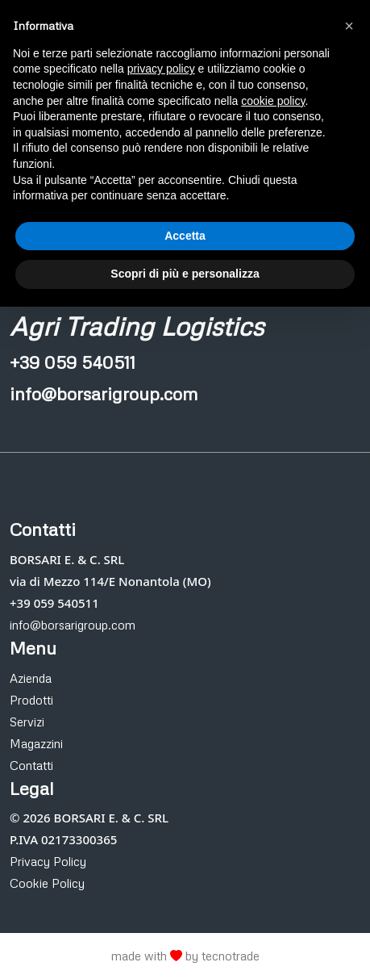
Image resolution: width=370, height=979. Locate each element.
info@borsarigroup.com (72, 624)
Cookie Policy (47, 883)
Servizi (27, 721)
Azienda (31, 678)
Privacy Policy (48, 861)
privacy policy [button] (161, 68)
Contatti (31, 765)
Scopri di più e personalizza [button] (184, 273)
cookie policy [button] (273, 100)
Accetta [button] (185, 235)
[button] (349, 26)
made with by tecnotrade (185, 955)
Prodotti (31, 699)
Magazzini (36, 743)
